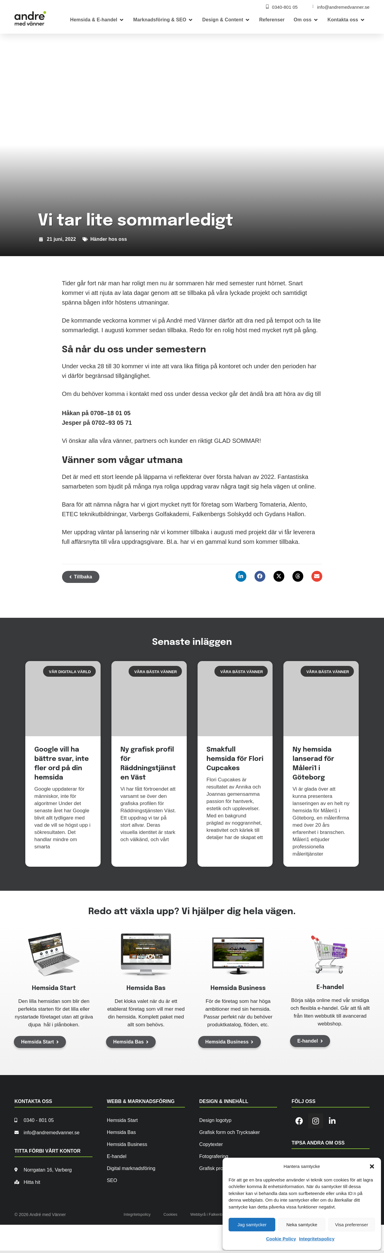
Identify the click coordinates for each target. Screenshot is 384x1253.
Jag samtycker (252, 1224)
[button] (372, 1166)
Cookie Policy (281, 1238)
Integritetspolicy (317, 1238)
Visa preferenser (351, 1224)
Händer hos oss (108, 239)
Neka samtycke (301, 1224)
